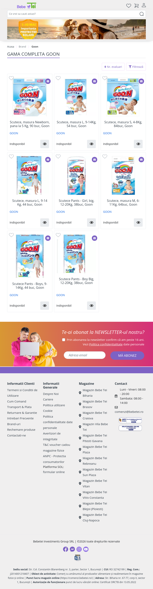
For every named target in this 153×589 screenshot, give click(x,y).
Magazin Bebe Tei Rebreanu (93, 461)
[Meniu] (10, 5)
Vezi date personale (113, 344)
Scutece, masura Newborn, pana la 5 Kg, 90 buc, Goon (30, 124)
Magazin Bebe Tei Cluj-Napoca (93, 517)
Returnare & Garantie (22, 413)
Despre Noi (51, 394)
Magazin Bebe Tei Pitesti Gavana (93, 438)
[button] (44, 144)
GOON (14, 133)
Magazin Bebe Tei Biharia (93, 393)
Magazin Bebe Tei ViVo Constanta (93, 495)
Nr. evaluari (113, 67)
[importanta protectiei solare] (76, 29)
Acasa (10, 46)
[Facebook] (65, 549)
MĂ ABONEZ (127, 355)
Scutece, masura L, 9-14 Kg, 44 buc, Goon (29, 202)
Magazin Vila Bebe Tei (93, 427)
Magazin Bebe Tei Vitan (93, 483)
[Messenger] (72, 549)
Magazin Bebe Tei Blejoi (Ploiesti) (93, 506)
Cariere (48, 399)
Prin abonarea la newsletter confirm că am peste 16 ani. (105, 340)
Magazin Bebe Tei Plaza (93, 449)
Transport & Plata (19, 407)
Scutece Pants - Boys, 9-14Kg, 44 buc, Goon (29, 286)
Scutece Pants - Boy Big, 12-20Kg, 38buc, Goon (76, 281)
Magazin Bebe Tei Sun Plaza (93, 472)
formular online (54, 472)
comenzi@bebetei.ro (129, 412)
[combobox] (76, 14)
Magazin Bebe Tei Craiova (93, 415)
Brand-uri (13, 424)
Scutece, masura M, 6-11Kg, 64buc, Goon (123, 202)
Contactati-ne (16, 435)
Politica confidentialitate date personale (58, 422)
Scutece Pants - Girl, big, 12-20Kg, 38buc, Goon (76, 202)
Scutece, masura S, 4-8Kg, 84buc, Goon (123, 124)
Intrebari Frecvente (20, 418)
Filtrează (136, 67)
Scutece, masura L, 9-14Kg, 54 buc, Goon (76, 124)
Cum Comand (16, 401)
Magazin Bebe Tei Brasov (93, 404)
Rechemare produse (21, 430)
